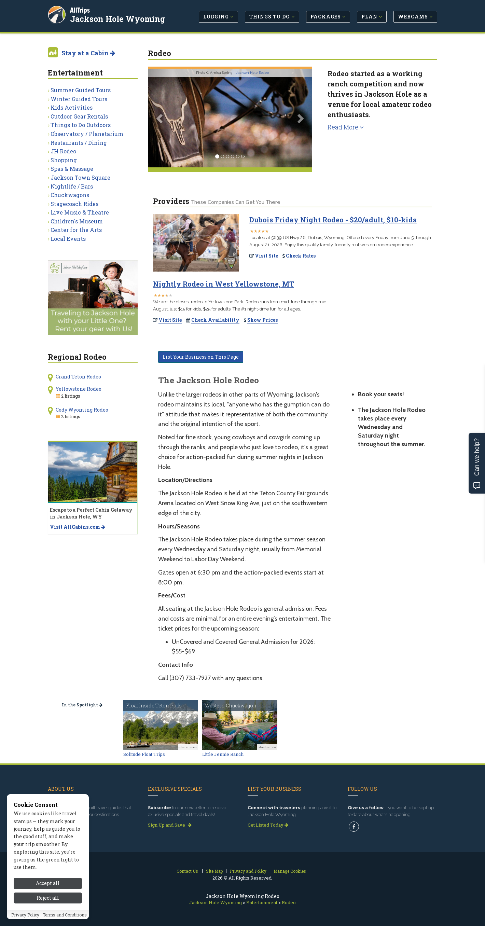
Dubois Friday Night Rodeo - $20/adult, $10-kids (333, 219)
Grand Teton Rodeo (78, 376)
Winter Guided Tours (79, 98)
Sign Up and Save (170, 825)
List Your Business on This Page (201, 357)
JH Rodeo (63, 151)
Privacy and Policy (248, 871)
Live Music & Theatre (80, 212)
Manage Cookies (290, 871)
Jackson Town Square (80, 177)
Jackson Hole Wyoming (117, 18)
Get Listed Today (268, 825)
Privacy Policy (25, 914)
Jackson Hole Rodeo (252, 72)
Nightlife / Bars (72, 186)
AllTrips (80, 10)
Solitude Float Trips (144, 754)
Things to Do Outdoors (81, 124)
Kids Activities (72, 107)
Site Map (214, 871)
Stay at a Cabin (88, 53)
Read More (346, 127)
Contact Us (187, 871)
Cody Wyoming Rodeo (82, 409)
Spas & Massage (72, 168)
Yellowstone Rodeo (78, 389)
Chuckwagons (70, 194)
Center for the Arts (76, 229)
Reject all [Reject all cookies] (48, 898)
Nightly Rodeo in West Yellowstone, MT (223, 283)
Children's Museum (77, 221)
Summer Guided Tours (81, 90)
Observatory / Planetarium (87, 133)
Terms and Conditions (65, 914)
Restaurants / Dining (79, 142)
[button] (160, 118)
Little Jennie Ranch (223, 754)
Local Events (68, 238)
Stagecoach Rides (74, 203)
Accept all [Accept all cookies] (48, 883)
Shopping (64, 160)
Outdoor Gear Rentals (79, 116)
